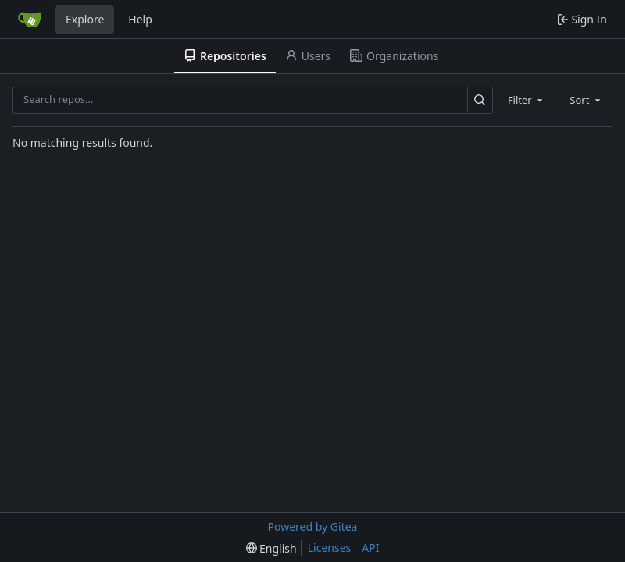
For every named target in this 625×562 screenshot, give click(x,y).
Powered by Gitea (313, 526)
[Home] (30, 19)
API (370, 547)
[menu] (271, 548)
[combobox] (526, 100)
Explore (85, 19)
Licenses (330, 547)
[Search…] (480, 100)
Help (140, 19)
